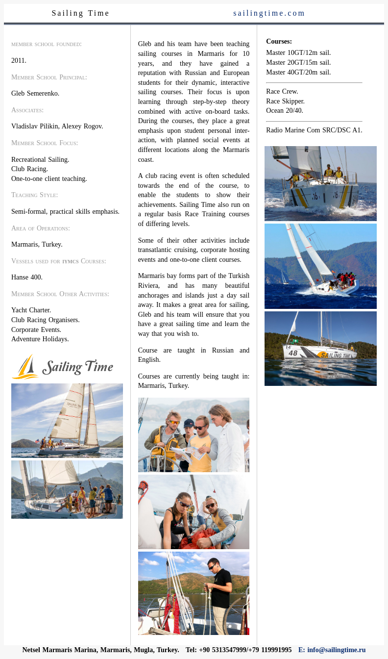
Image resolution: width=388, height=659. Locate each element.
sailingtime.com (269, 13)
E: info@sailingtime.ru (332, 650)
